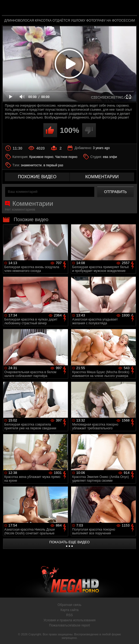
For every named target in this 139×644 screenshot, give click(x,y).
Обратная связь (69, 605)
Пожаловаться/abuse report (69, 625)
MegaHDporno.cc (82, 9)
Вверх (131, 634)
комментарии (102, 176)
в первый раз (53, 165)
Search (129, 8)
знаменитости (31, 165)
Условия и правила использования (69, 620)
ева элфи (110, 157)
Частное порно (66, 157)
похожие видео (37, 176)
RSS (69, 615)
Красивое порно (41, 157)
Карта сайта (70, 610)
